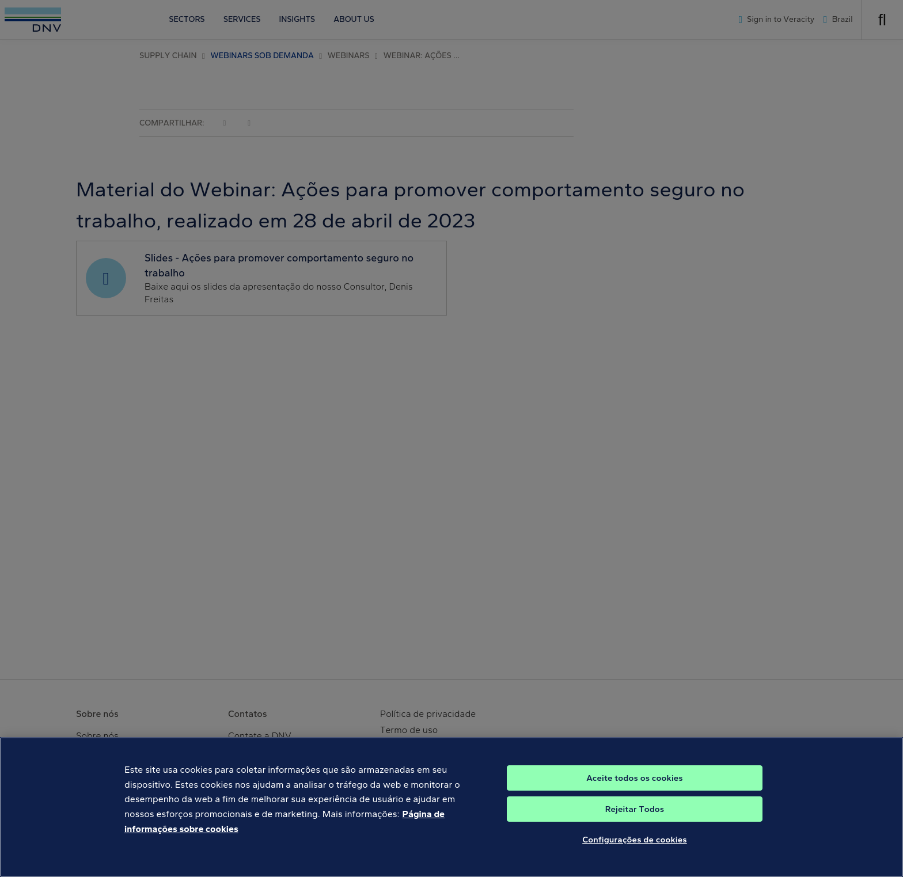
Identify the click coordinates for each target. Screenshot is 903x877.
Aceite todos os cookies (634, 788)
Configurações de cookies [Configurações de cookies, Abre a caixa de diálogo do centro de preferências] (634, 850)
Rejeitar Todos (635, 819)
